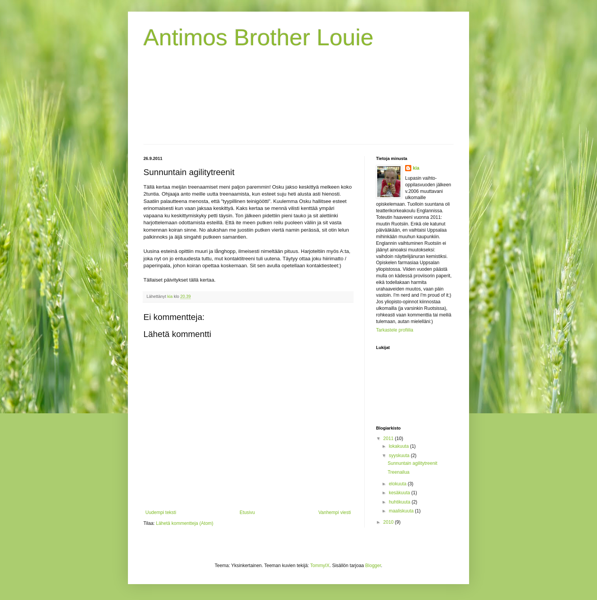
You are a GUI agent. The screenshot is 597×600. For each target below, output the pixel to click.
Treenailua (398, 472)
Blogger (373, 565)
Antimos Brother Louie (258, 37)
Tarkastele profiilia (394, 330)
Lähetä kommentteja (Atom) (184, 523)
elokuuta (398, 484)
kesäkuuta (400, 492)
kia (416, 168)
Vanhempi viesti (334, 512)
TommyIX (320, 565)
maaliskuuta (402, 511)
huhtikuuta (400, 502)
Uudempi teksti (160, 512)
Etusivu (247, 512)
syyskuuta (400, 455)
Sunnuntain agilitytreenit (412, 463)
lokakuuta (399, 446)
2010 (389, 522)
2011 (389, 438)
